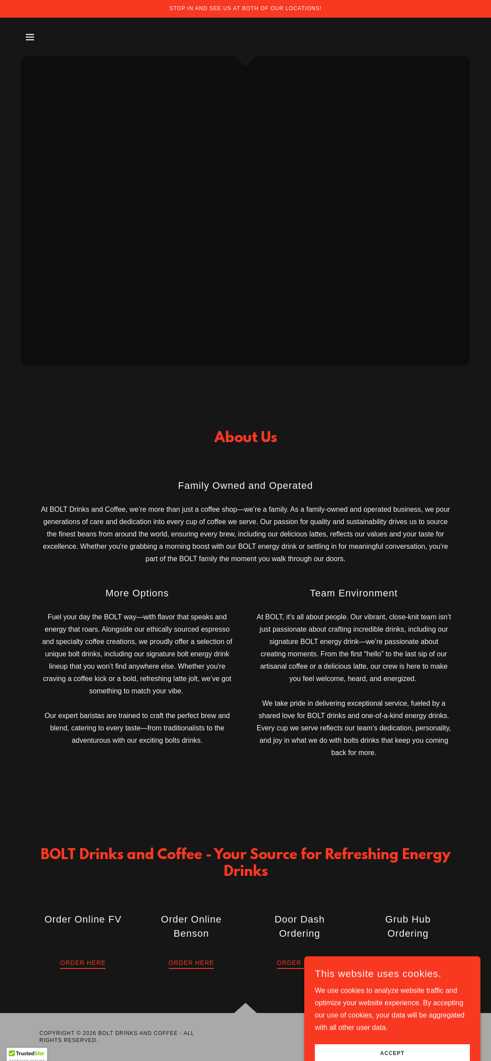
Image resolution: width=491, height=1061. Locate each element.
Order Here (83, 962)
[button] (30, 37)
